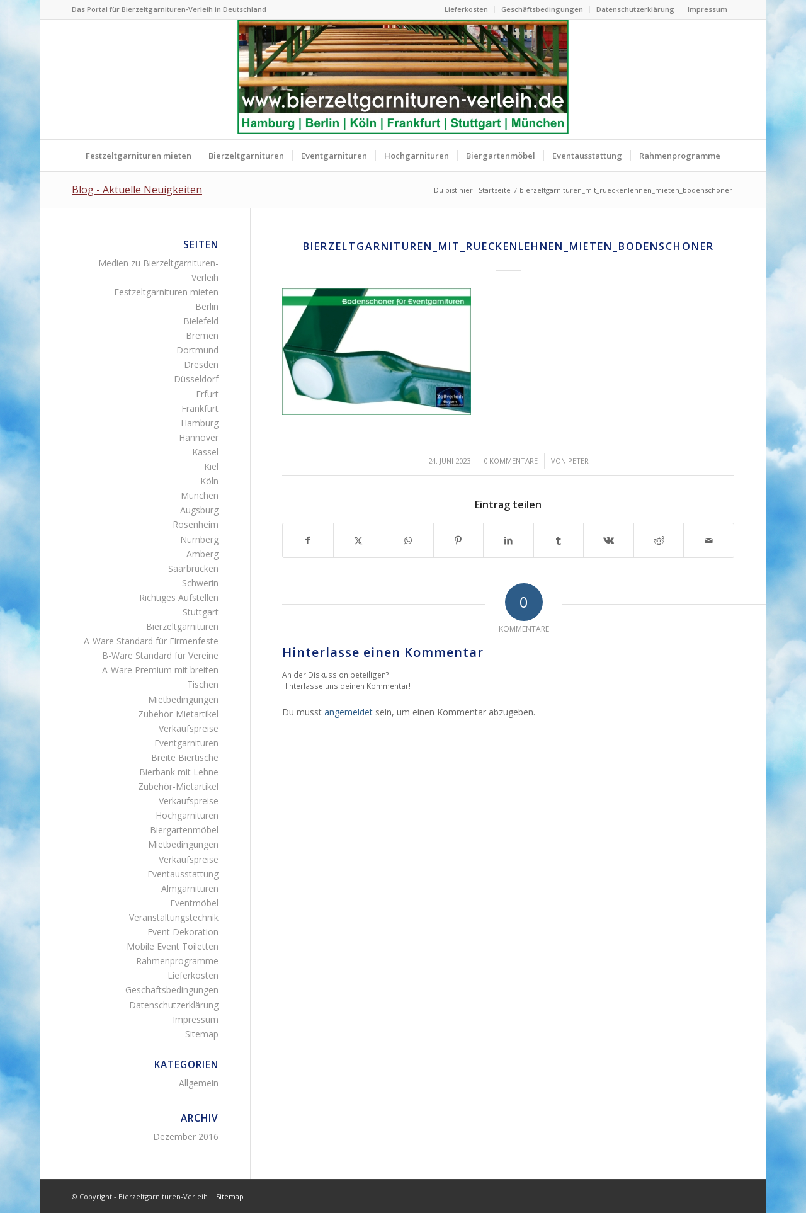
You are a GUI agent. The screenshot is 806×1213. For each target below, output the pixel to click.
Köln (209, 481)
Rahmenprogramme (177, 961)
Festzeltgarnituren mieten (166, 292)
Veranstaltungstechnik (174, 917)
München (200, 495)
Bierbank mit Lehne (179, 772)
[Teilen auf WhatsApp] (408, 540)
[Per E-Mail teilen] (709, 540)
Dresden (201, 364)
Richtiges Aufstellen (179, 597)
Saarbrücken (193, 568)
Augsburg (199, 510)
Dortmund (197, 350)
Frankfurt (200, 408)
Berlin (207, 306)
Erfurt (207, 394)
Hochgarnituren (187, 815)
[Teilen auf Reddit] (659, 540)
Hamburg (200, 423)
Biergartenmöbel (184, 830)
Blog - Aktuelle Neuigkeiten (137, 189)
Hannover (199, 437)
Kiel (211, 466)
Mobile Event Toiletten (173, 946)
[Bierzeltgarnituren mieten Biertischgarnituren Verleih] (403, 79)
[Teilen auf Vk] (608, 540)
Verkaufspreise (189, 728)
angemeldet (348, 712)
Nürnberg (199, 539)
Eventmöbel (194, 903)
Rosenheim (196, 524)
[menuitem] (466, 9)
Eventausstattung (183, 874)
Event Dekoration (183, 932)
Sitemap (202, 1034)
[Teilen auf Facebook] (308, 540)
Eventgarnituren (186, 743)
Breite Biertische (185, 757)
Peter (578, 460)
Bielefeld (201, 321)
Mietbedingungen (183, 699)
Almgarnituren (190, 888)
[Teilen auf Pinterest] (459, 540)
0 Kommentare (511, 460)
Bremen (202, 335)
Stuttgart (201, 612)
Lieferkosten (466, 9)
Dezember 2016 (186, 1136)
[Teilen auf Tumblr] (559, 540)
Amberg (202, 554)
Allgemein (199, 1083)
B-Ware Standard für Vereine (160, 655)
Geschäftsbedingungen (542, 9)
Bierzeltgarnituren (182, 626)
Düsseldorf (196, 379)
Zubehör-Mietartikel (178, 714)
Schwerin (200, 583)
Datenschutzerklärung (635, 9)
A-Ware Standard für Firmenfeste (151, 641)
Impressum (707, 9)
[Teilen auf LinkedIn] (508, 540)
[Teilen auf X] (358, 540)
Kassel (205, 452)
